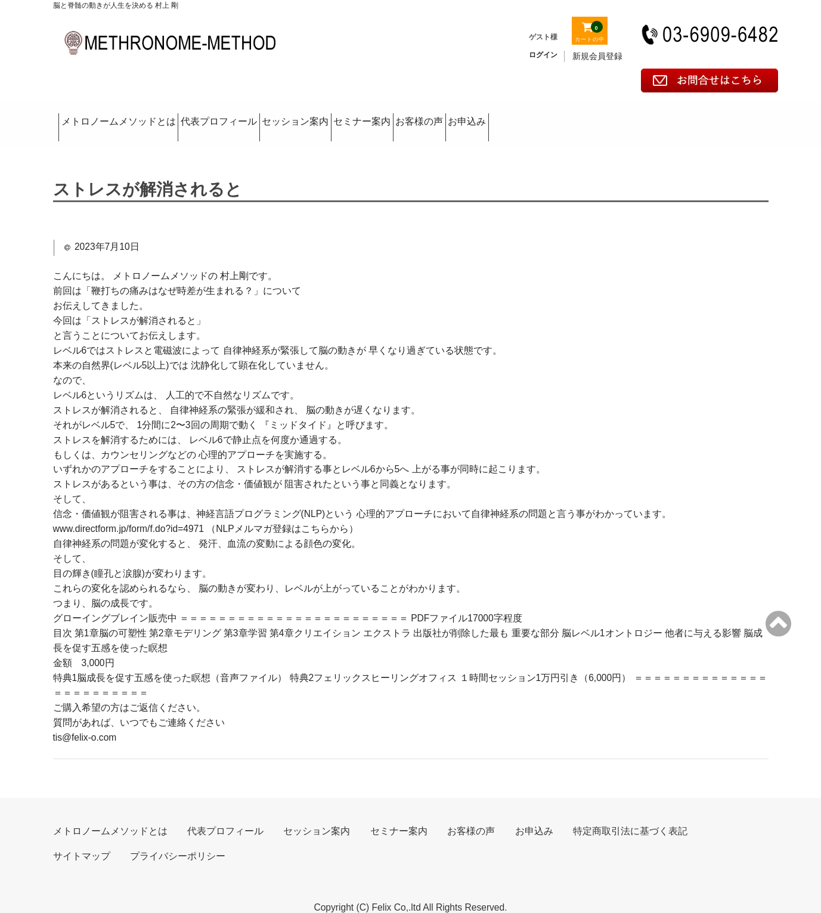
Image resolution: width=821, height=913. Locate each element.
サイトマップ (81, 837)
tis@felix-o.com (85, 719)
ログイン (543, 55)
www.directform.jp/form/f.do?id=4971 (129, 510)
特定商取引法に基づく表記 (630, 812)
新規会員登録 (597, 56)
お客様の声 (618, 115)
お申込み (714, 115)
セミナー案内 (514, 115)
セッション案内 (401, 115)
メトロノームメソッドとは (134, 115)
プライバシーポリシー (177, 837)
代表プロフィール (279, 115)
